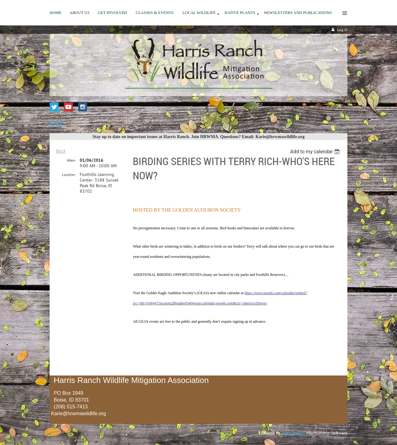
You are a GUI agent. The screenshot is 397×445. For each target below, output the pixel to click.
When (71, 160)
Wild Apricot (293, 433)
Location (68, 174)
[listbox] (315, 151)
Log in (342, 29)
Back (60, 151)
